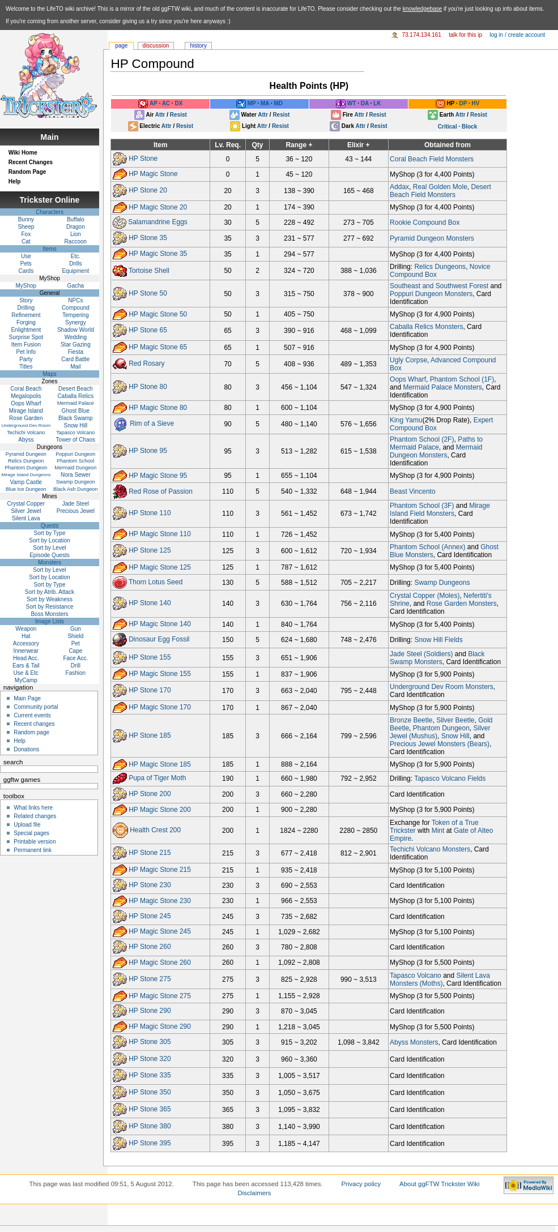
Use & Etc (26, 673)
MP (252, 104)
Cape (75, 651)
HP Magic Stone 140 (160, 624)
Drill (75, 665)
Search (13, 762)
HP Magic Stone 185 (160, 764)
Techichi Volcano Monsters (430, 849)
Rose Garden (25, 418)
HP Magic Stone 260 (160, 962)
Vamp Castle (26, 482)
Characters (49, 212)
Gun (75, 629)
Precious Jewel (76, 511)
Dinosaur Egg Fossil (159, 639)
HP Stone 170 (150, 690)
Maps (49, 374)
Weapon (25, 629)
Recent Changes (30, 162)
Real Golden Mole (440, 187)
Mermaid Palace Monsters (442, 387)
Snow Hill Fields (438, 640)
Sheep (26, 227)
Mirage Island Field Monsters (440, 509)
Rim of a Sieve (152, 423)
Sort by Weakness (50, 599)
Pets (26, 263)
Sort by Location (49, 540)
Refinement (25, 315)
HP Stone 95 (148, 451)
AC (166, 104)
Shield (75, 636)
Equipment (75, 271)
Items (49, 249)
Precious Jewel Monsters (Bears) (439, 744)
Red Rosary (146, 363)
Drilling (26, 308)
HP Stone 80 (148, 387)
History (198, 45)
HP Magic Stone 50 (158, 314)
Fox (26, 234)
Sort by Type (50, 533)
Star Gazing (76, 344)
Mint (438, 831)
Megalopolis (26, 396)
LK (377, 104)
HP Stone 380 (150, 1126)
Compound (76, 308)
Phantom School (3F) (422, 506)
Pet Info (26, 352)
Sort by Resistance (50, 607)
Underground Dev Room (25, 425)
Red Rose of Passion (161, 491)
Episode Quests (49, 555)
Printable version (35, 842)
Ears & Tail (26, 665)
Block (469, 126)
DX (178, 104)
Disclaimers (254, 1193)
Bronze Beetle (411, 720)
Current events (32, 715)
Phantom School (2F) (422, 439)
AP (153, 104)
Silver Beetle (455, 720)
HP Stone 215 (150, 853)
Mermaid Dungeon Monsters (436, 451)
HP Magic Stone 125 (160, 567)
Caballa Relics (75, 396)
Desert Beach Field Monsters (440, 191)
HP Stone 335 (150, 1076)
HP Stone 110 (150, 513)
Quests (50, 526)
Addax (399, 187)
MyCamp (26, 680)
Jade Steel (75, 503)
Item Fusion (26, 344)
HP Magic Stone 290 (160, 1026)
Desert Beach (75, 389)
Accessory (26, 643)
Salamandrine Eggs (158, 222)
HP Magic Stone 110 (160, 534)
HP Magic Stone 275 (160, 995)
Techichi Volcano (26, 432)
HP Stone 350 (150, 1092)
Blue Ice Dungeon (26, 489)
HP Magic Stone (153, 174)
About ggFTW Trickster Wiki (439, 1183)
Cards (26, 271)
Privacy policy (361, 1183)
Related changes (35, 816)
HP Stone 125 (150, 550)
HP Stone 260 (150, 947)
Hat (26, 636)
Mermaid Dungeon (75, 467)
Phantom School (75, 461)
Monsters (49, 562)
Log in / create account (517, 35)
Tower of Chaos (75, 440)
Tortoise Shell (149, 270)
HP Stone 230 (150, 885)
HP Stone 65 (148, 331)
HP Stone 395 (150, 1143)
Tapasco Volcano (415, 975)
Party (25, 359)
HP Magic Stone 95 (158, 476)
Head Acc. (26, 658)
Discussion (156, 45)
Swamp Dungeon (75, 482)
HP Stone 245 (150, 916)
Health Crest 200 (155, 830)
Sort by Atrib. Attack (49, 592)
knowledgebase (422, 9)
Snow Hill (455, 736)
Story (25, 300)
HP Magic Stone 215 (160, 870)
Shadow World (75, 330)
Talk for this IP (465, 35)
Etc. (75, 256)
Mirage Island (26, 411)
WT (351, 104)
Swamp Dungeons (442, 583)
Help (14, 181)
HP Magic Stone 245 (160, 931)
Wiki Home (22, 152)
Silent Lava (26, 518)
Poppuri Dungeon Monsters (431, 294)
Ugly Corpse (408, 360)
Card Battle (75, 359)
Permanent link (33, 850)
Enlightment (26, 330)
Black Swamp (75, 418)
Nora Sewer (76, 475)
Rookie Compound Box (424, 222)
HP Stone (143, 158)
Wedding (76, 337)
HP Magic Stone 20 (158, 207)
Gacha (75, 286)
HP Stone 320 (150, 1059)
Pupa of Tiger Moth (157, 778)
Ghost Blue (76, 411)
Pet (75, 643)
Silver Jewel (26, 511)
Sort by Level (49, 548)
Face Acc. (75, 658)
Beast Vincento (413, 491)
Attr (160, 115)
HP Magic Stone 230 (160, 901)
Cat (26, 241)
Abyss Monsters (414, 1042)
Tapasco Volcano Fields (449, 778)
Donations (26, 749)
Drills (75, 263)
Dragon (75, 227)
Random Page (27, 172)
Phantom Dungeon (441, 728)
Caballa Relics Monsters (426, 327)
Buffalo (75, 219)
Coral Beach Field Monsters (432, 159)
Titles (26, 366)
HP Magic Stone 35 (158, 254)
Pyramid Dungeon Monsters (432, 238)
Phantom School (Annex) (427, 547)
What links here (33, 808)
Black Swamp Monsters (437, 658)
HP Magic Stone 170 (160, 707)
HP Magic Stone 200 (160, 810)
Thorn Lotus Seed (155, 582)
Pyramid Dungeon (26, 454)
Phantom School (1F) (462, 379)
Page (121, 45)
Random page (31, 732)
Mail (75, 366)
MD (278, 104)
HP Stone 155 (150, 657)
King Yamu (406, 420)
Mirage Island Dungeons (25, 474)
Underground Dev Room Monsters (441, 687)
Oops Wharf (408, 379)
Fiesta (75, 352)
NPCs (75, 300)
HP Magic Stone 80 (158, 407)
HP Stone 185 (150, 735)
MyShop (26, 286)
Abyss (25, 440)
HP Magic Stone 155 (160, 674)
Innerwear (26, 651)
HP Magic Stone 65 (158, 347)
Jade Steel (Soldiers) (421, 654)
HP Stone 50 (148, 293)
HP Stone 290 (150, 1011)
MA (265, 104)
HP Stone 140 (150, 604)
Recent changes (34, 724)
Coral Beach (25, 389)
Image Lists (49, 621)
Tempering (75, 315)
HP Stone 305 (150, 1042)
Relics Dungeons (440, 267)
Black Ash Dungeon (75, 489)
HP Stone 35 (148, 238)
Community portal (36, 707)
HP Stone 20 (148, 190)
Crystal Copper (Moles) (424, 596)
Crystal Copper (26, 503)
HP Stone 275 (150, 979)
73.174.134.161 (421, 35)
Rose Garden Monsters (462, 604)
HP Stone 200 (150, 794)
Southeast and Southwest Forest (439, 286)
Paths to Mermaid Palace (436, 443)
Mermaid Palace (75, 403)
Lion (75, 234)
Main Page (27, 698)
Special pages (31, 833)
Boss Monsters (49, 614)
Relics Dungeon (26, 461)
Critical (447, 126)
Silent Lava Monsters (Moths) (440, 979)
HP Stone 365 (150, 1109)
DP (463, 104)
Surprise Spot (26, 337)
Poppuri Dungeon (75, 454)
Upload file (27, 825)
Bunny (26, 219)
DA (365, 104)
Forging (26, 322)
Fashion (76, 673)
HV (476, 104)
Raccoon (76, 241)
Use (26, 256)
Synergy (75, 322)
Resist (178, 115)
